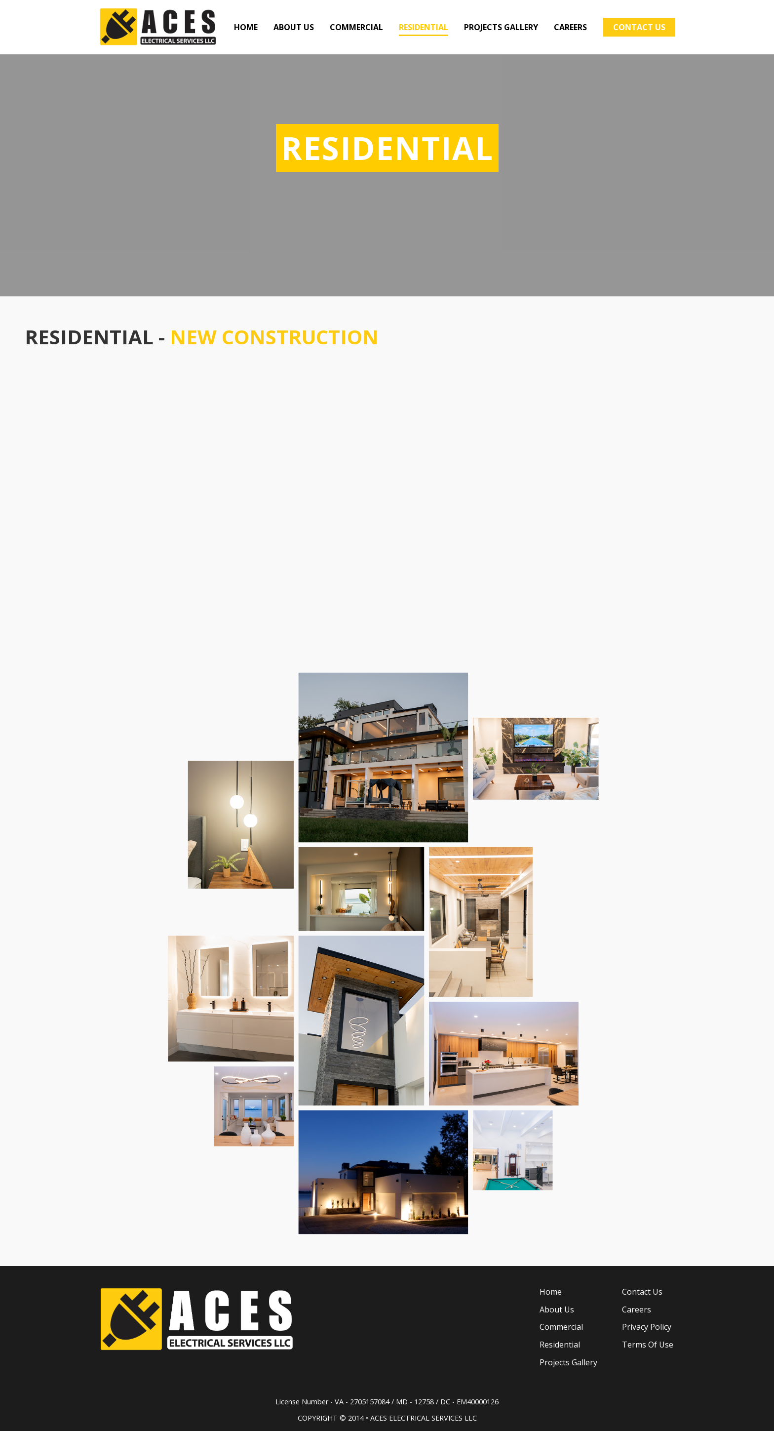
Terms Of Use (647, 1344)
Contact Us (642, 1291)
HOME (246, 27)
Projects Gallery (568, 1362)
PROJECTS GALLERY (501, 27)
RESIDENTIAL (423, 27)
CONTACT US (639, 27)
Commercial (561, 1326)
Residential (560, 1344)
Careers (636, 1309)
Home (551, 1291)
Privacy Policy (646, 1326)
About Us (557, 1309)
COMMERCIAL (356, 27)
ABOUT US (293, 27)
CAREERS (570, 27)
